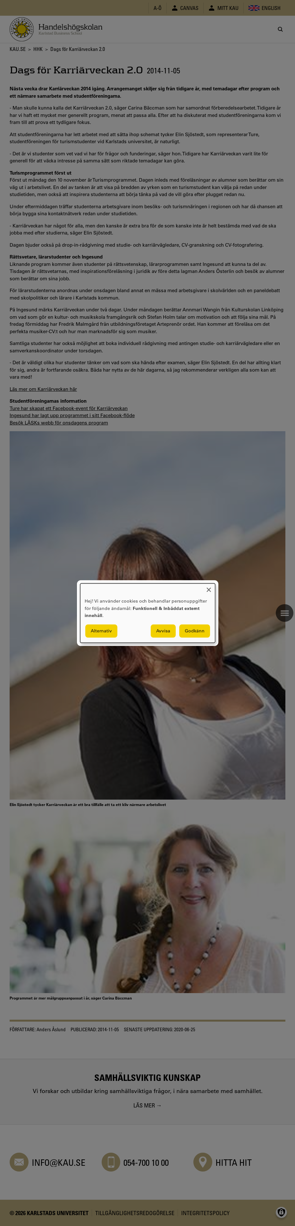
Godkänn (195, 631)
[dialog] (147, 613)
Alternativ (101, 631)
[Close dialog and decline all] (208, 587)
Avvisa (163, 631)
